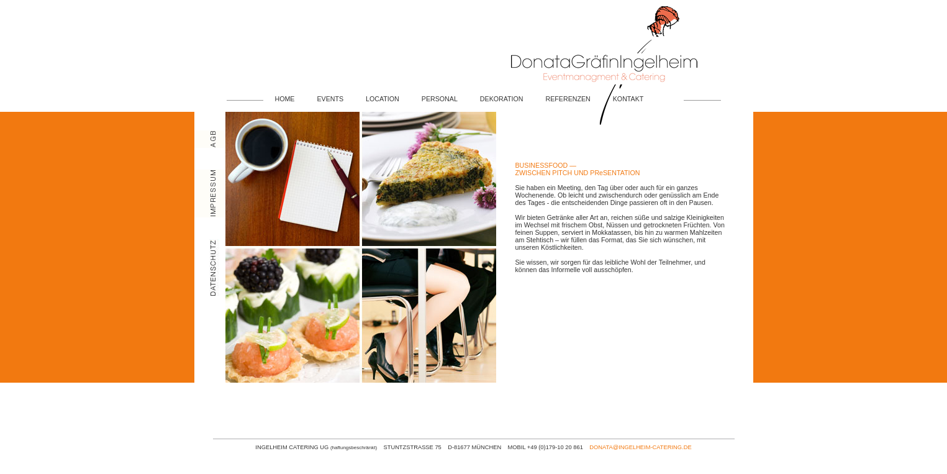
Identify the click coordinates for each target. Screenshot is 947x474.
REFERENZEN (568, 99)
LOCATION (382, 99)
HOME (285, 99)
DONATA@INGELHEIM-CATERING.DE (640, 447)
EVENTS (330, 99)
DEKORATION (501, 99)
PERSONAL (440, 99)
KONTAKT (628, 99)
